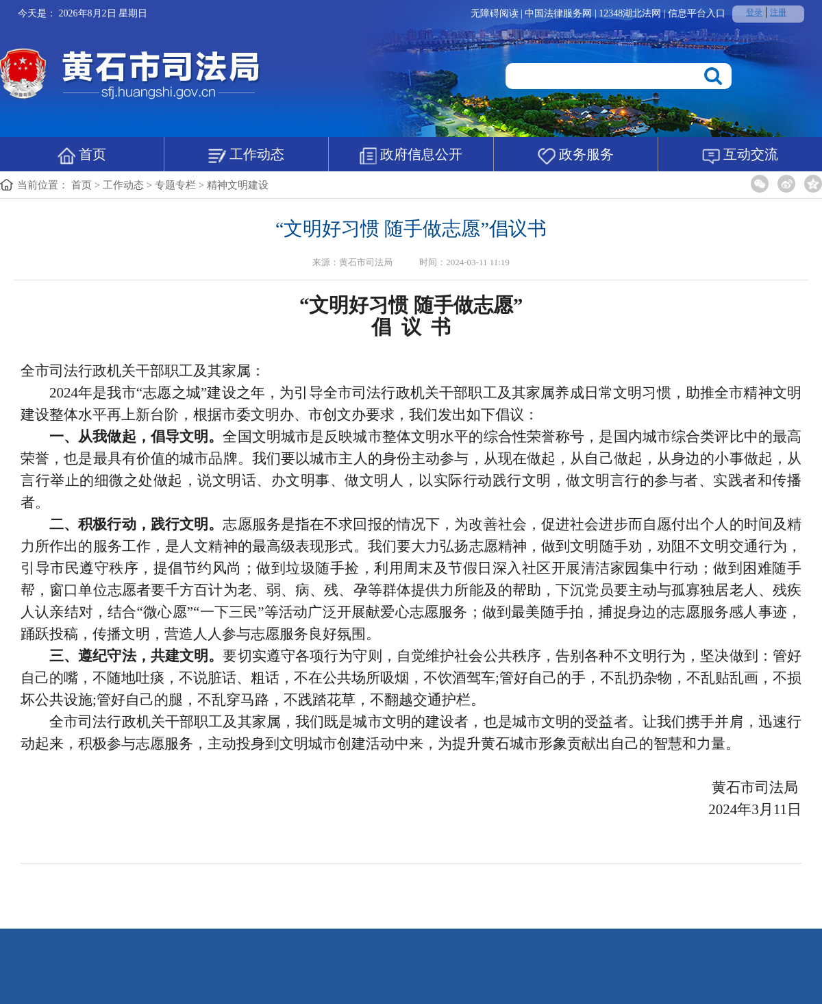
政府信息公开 (410, 155)
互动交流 (740, 155)
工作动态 (246, 155)
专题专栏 (175, 185)
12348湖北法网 (631, 13)
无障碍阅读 (495, 13)
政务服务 (576, 155)
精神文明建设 (238, 185)
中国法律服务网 (560, 13)
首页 (82, 155)
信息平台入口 (696, 13)
